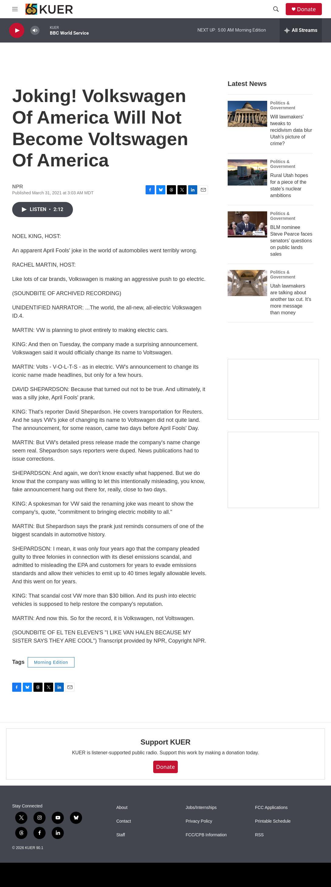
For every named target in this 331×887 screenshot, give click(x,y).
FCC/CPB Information (206, 835)
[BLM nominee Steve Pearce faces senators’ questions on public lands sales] (247, 224)
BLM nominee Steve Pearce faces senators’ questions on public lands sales (291, 241)
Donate (306, 9)
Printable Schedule (273, 821)
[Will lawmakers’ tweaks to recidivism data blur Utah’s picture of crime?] (247, 114)
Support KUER (165, 742)
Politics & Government (282, 105)
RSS (259, 835)
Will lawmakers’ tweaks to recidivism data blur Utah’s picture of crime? (291, 130)
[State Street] (273, 389)
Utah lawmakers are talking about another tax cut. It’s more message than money (290, 299)
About (122, 807)
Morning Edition (51, 662)
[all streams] (301, 30)
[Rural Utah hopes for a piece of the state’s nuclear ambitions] (247, 172)
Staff (120, 835)
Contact (123, 821)
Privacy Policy (199, 821)
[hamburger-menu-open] (15, 9)
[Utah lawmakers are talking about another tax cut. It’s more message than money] (247, 283)
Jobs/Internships (201, 807)
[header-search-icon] (276, 9)
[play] (17, 30)
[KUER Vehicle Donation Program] (273, 470)
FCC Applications (271, 807)
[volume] (35, 30)
